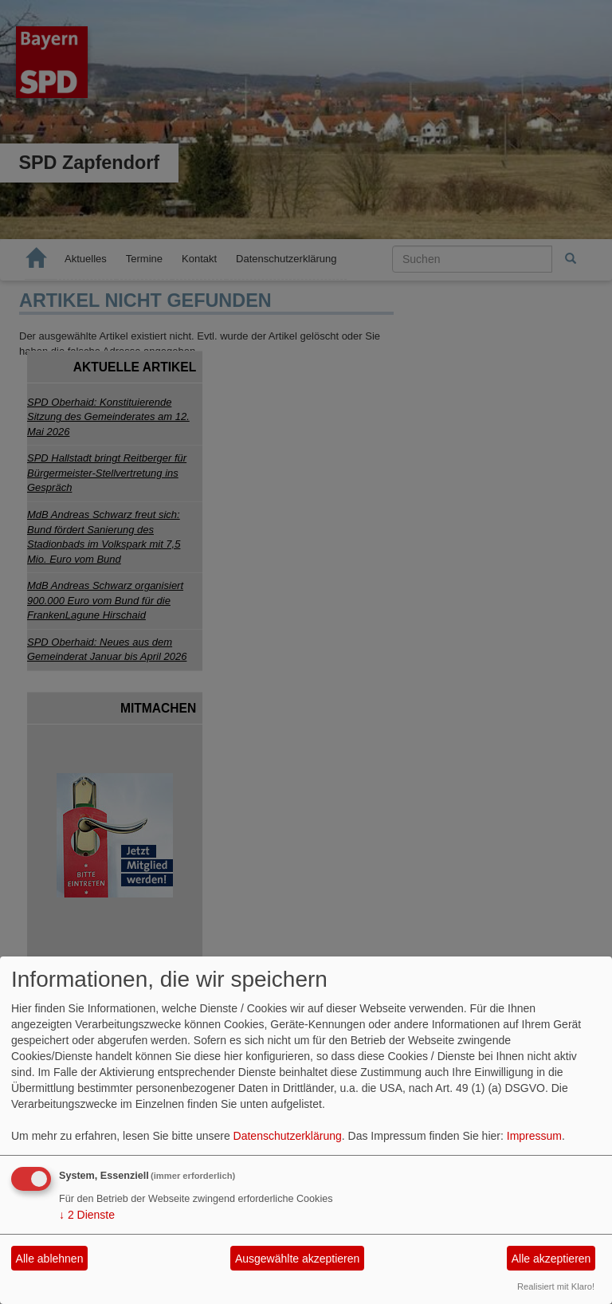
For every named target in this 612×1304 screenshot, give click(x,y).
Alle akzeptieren (551, 1258)
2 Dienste (87, 1214)
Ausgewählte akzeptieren (297, 1258)
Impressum (534, 1135)
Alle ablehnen (50, 1258)
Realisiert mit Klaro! (555, 1286)
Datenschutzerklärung (287, 1135)
